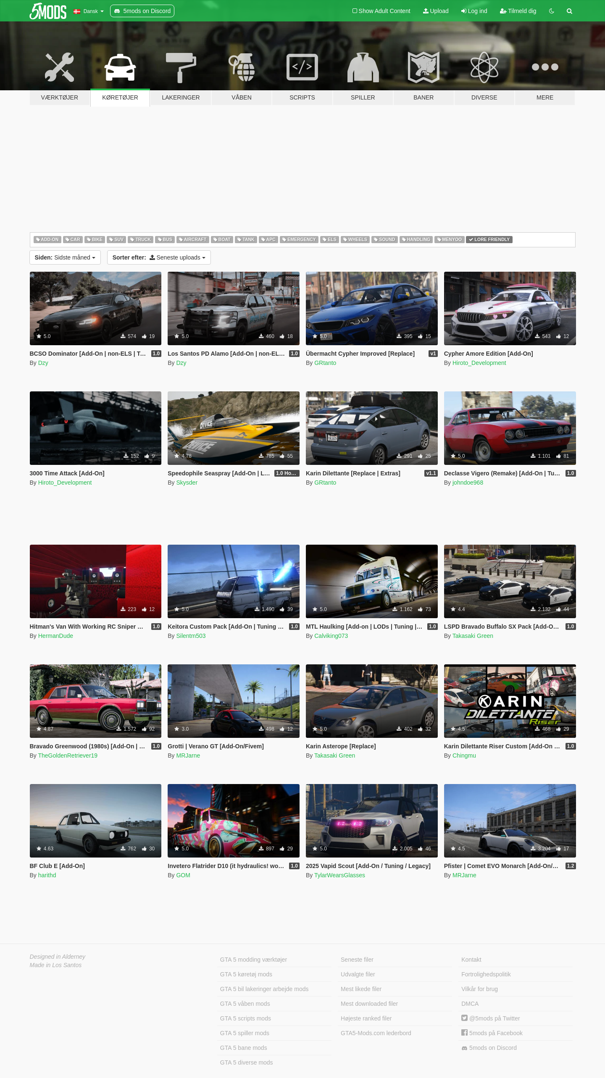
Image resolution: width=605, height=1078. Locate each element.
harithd (47, 875)
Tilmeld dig (518, 11)
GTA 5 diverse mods (246, 1062)
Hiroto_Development (479, 362)
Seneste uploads (159, 257)
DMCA (470, 1003)
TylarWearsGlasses (339, 875)
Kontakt (471, 959)
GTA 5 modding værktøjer (253, 959)
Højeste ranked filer (366, 1018)
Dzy (43, 362)
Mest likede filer (361, 989)
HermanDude (55, 635)
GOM (183, 875)
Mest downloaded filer (369, 1003)
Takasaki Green (472, 635)
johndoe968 (467, 482)
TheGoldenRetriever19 (67, 755)
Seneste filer (357, 959)
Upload (436, 11)
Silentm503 (190, 635)
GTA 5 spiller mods (244, 1033)
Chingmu (464, 755)
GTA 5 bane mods (243, 1047)
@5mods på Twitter (490, 1018)
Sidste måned (65, 257)
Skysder (186, 482)
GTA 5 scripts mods (245, 1018)
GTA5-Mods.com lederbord (376, 1033)
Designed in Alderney (58, 956)
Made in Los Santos (56, 965)
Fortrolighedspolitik (486, 974)
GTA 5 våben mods (245, 1003)
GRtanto (325, 362)
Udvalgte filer (358, 974)
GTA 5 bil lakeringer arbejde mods (264, 989)
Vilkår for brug (479, 989)
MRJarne (188, 755)
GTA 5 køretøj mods (246, 974)
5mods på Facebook (492, 1033)
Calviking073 (331, 635)
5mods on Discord (489, 1048)
